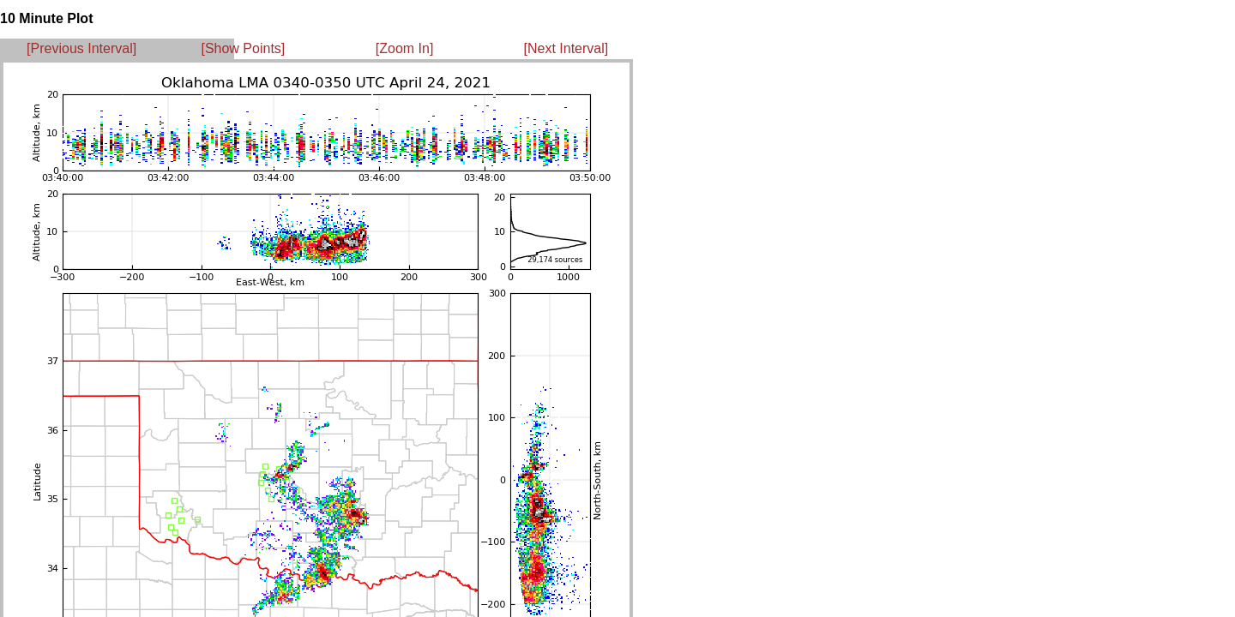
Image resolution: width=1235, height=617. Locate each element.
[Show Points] (243, 48)
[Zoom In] (405, 48)
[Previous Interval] (81, 48)
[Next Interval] (566, 48)
